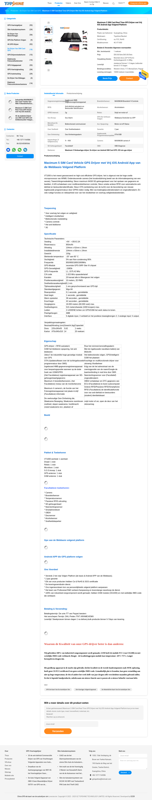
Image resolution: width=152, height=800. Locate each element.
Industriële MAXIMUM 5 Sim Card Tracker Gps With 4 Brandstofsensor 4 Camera (24, 101)
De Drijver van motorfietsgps (20, 35)
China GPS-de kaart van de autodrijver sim (32, 796)
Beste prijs (107, 78)
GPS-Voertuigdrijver (20, 25)
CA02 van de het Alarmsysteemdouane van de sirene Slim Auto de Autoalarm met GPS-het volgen (70, 759)
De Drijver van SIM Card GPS (20, 49)
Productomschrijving (74, 93)
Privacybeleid (10, 779)
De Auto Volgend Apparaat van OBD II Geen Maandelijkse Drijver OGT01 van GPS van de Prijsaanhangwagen (40, 781)
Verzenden (58, 731)
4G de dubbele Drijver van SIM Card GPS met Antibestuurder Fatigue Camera (23, 118)
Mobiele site (9, 775)
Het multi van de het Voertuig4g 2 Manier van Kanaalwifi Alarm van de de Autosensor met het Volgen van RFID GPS (71, 770)
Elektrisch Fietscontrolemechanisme (20, 83)
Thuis (7, 755)
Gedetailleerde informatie (53, 93)
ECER (133, 796)
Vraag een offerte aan (138, 3)
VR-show (8, 762)
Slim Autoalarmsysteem (20, 29)
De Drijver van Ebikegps (20, 78)
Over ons (8, 765)
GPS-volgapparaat (20, 65)
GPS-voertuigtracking (20, 69)
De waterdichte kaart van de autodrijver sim (116, 689)
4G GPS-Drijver (20, 44)
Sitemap (8, 772)
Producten (8, 759)
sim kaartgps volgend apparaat (86, 689)
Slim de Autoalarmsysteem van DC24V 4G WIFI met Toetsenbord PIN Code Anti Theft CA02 (71, 781)
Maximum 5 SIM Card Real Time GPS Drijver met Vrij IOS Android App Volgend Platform (23, 110)
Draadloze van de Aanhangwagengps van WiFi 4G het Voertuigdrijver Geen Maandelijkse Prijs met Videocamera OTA (39, 770)
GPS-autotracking (20, 74)
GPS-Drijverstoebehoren (20, 55)
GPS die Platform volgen (20, 40)
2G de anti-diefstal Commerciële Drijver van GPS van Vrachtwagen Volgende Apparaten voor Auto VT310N (40, 759)
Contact (20, 156)
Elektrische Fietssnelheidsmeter (20, 60)
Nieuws (7, 769)
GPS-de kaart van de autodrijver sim (58, 689)
